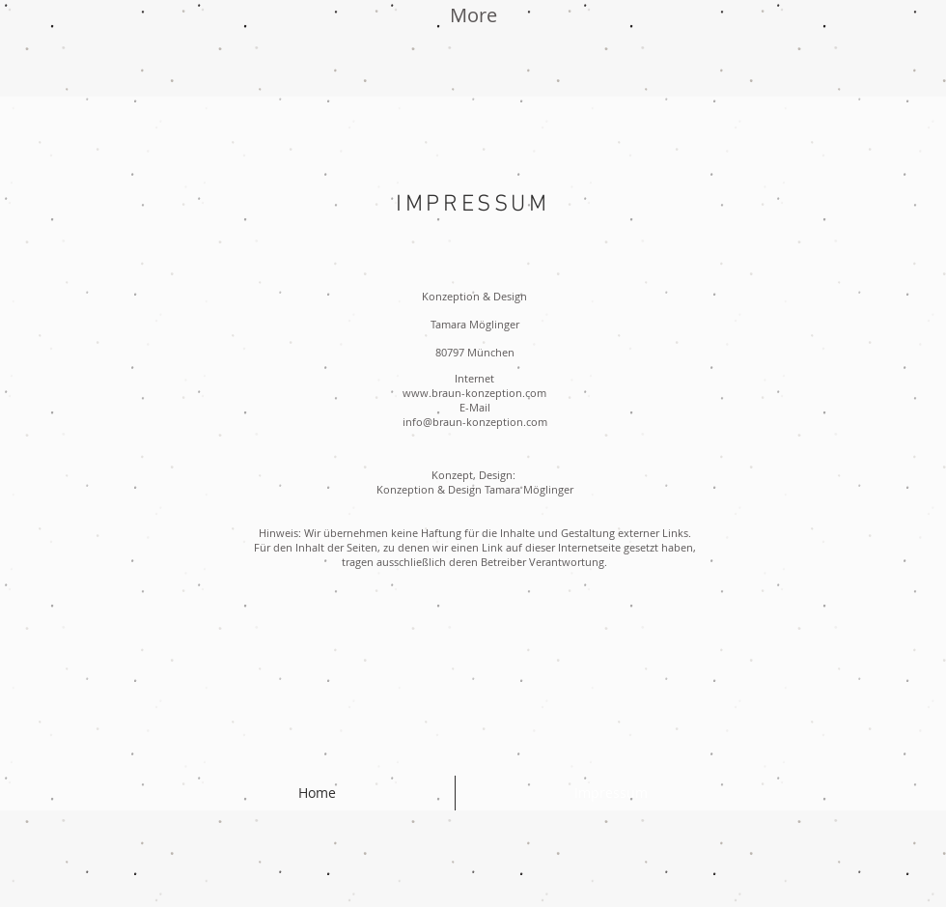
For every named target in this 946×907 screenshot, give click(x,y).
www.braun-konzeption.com (474, 392)
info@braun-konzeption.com (475, 421)
